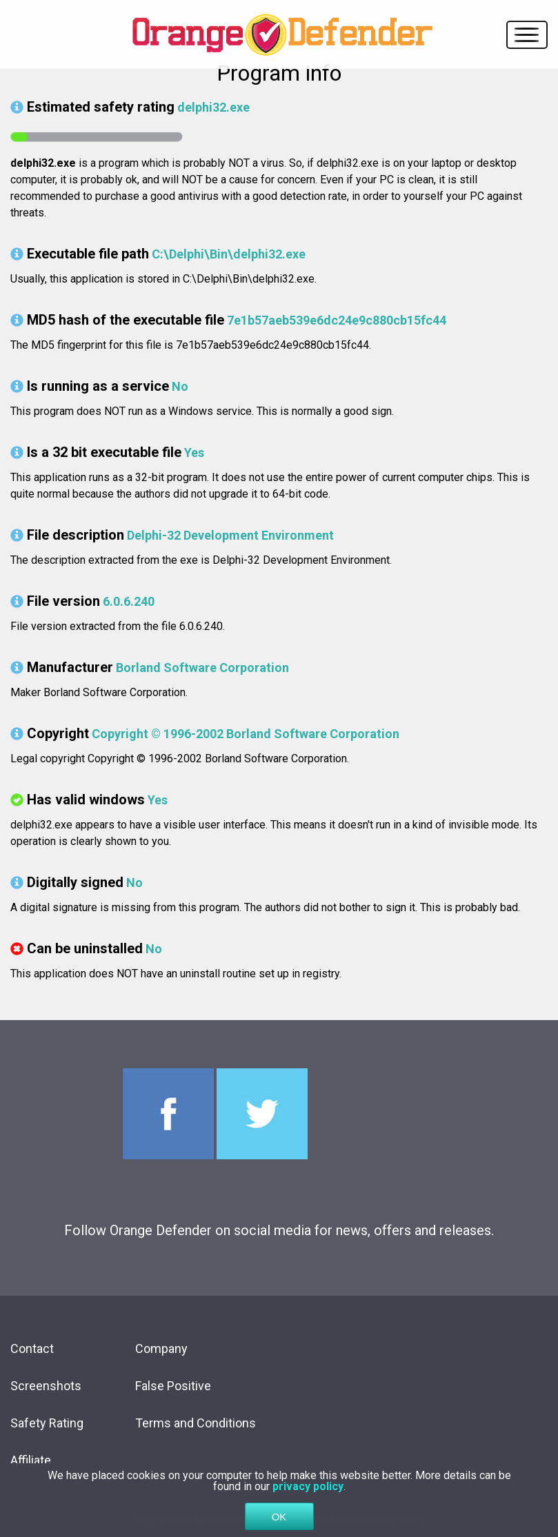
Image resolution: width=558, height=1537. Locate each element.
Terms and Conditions (195, 1423)
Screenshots (45, 1385)
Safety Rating (46, 1423)
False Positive (173, 1385)
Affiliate (30, 1460)
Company (161, 1348)
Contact (32, 1348)
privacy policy (307, 1491)
